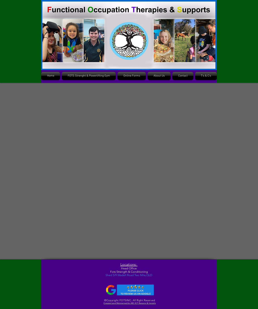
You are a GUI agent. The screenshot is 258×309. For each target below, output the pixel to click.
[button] (132, 76)
